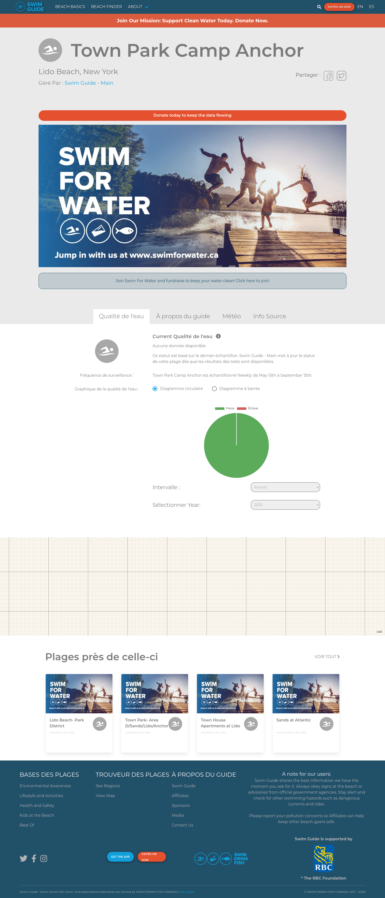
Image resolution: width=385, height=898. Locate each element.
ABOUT (135, 6)
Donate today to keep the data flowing (192, 115)
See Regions (108, 786)
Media (178, 815)
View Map (105, 795)
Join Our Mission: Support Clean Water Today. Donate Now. (192, 21)
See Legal (187, 892)
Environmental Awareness (45, 786)
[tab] (121, 316)
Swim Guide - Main (89, 83)
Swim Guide (184, 786)
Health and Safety (37, 805)
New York (100, 71)
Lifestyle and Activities (41, 795)
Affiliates (180, 795)
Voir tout (327, 656)
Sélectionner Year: (176, 505)
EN (360, 6)
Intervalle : (166, 487)
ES (371, 6)
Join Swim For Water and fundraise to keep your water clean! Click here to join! (192, 280)
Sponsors (181, 805)
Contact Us (182, 825)
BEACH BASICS (70, 6)
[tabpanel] (192, 423)
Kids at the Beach (37, 815)
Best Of (27, 825)
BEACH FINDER (106, 6)
